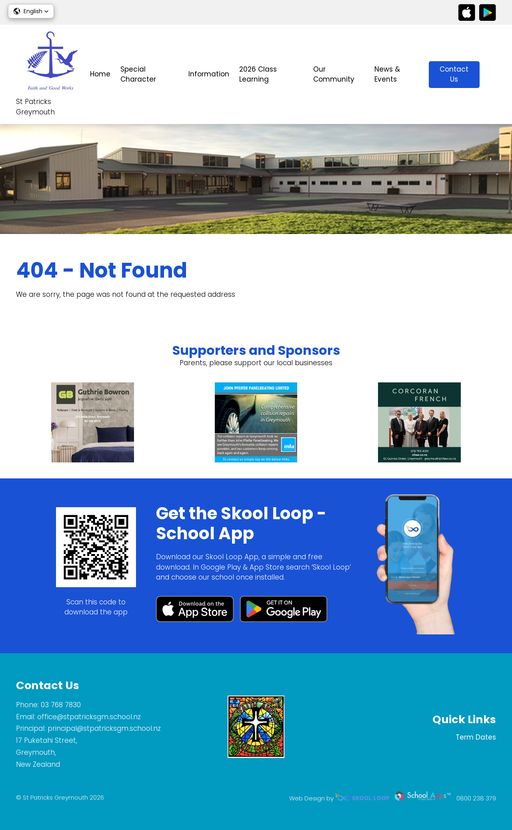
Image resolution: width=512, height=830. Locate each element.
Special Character (138, 74)
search (492, 74)
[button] (31, 11)
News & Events (387, 74)
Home (100, 74)
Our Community (333, 74)
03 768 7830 (61, 705)
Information (208, 74)
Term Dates (476, 737)
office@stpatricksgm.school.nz (89, 717)
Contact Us (454, 74)
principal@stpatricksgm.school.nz (104, 728)
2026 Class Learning (258, 74)
